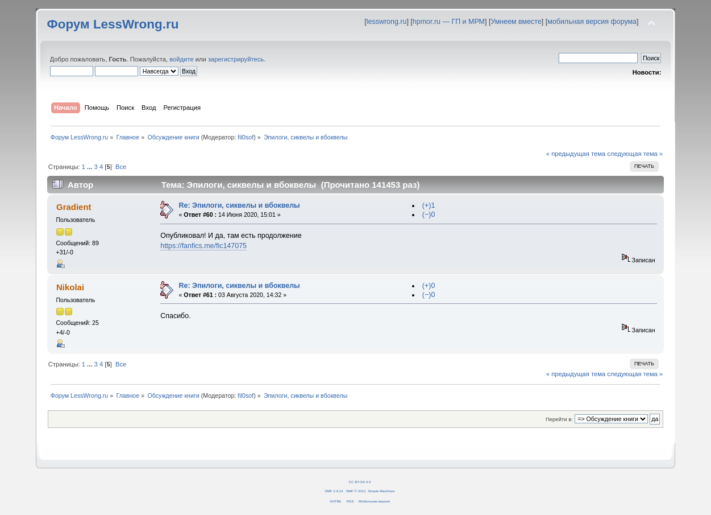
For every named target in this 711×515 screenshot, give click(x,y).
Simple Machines (381, 491)
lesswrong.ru (387, 22)
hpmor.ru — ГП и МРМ (449, 22)
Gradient (74, 207)
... (90, 166)
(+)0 (428, 286)
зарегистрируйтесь (236, 59)
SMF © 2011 (356, 491)
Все (120, 166)
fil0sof (245, 137)
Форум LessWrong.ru (113, 24)
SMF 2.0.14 (334, 491)
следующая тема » (635, 153)
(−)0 (428, 215)
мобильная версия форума (592, 22)
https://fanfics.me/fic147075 (203, 246)
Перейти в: (559, 419)
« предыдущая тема (575, 153)
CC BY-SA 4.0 (360, 482)
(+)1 (428, 205)
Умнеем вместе (515, 22)
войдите (181, 59)
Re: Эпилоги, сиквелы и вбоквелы (239, 205)
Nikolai (70, 287)
